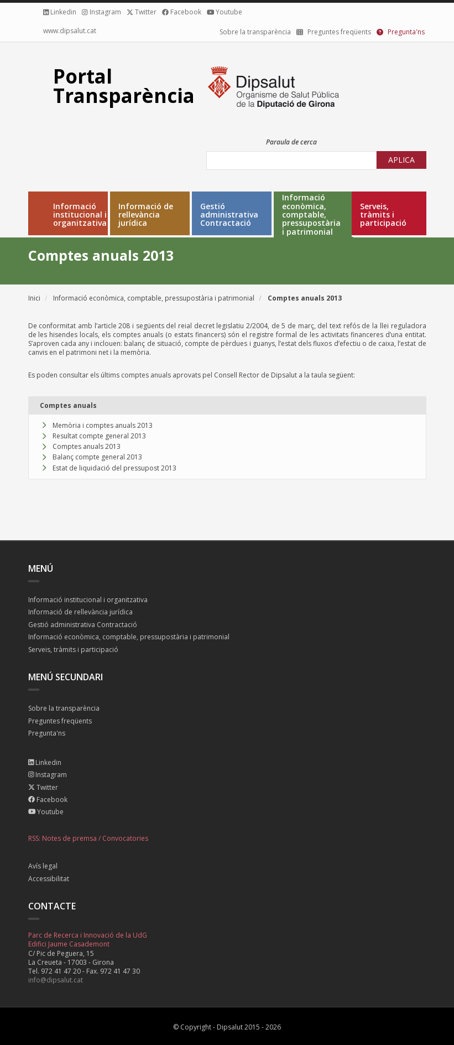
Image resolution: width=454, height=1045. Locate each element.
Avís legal (43, 866)
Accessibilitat (48, 879)
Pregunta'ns (46, 733)
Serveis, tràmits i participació (383, 214)
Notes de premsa (69, 838)
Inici (34, 298)
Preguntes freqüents (60, 721)
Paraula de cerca (291, 142)
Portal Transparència (124, 85)
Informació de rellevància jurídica (145, 214)
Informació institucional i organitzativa (80, 214)
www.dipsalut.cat (69, 30)
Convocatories (125, 838)
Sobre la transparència (255, 32)
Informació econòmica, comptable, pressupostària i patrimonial (311, 214)
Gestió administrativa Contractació (229, 214)
